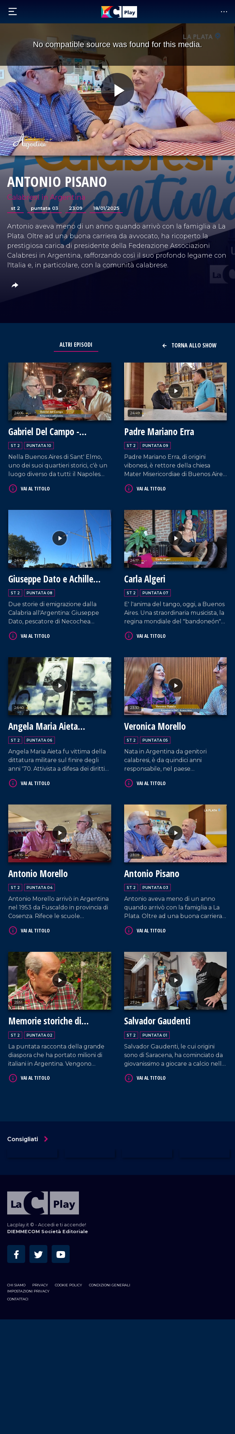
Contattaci (17, 1299)
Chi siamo (16, 1285)
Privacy (40, 1285)
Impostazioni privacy (28, 1291)
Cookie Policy (68, 1285)
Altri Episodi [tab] (76, 345)
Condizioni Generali (109, 1285)
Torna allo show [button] (189, 345)
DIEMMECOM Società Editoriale (47, 1231)
